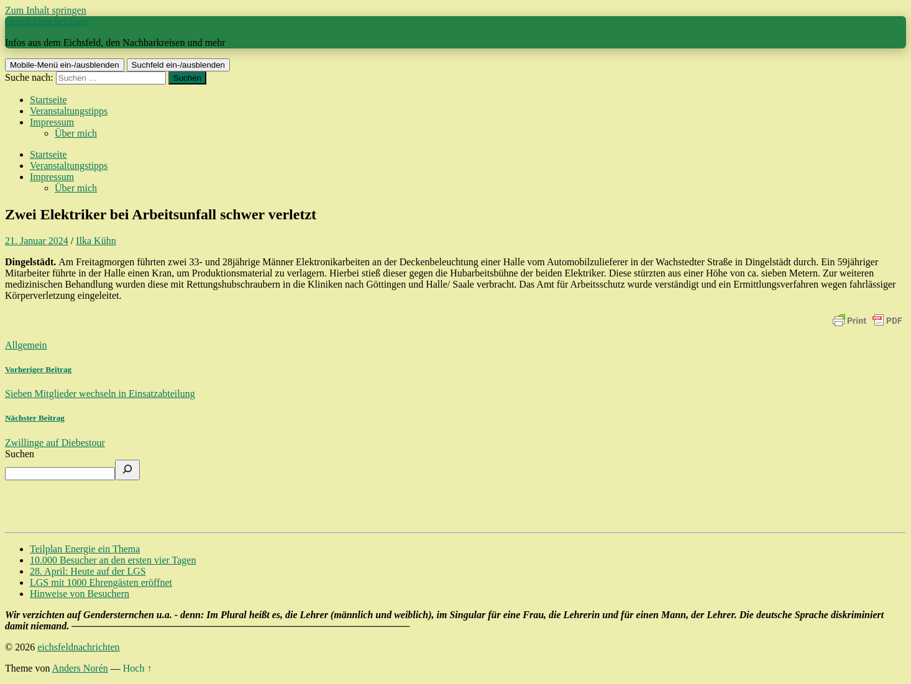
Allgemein (26, 345)
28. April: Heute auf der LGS (88, 571)
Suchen (19, 454)
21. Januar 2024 (36, 240)
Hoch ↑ (137, 668)
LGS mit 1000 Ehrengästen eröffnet (101, 582)
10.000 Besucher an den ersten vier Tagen (113, 560)
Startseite (48, 99)
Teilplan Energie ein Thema (85, 549)
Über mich (76, 133)
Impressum (52, 122)
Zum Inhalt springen (45, 10)
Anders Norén (80, 668)
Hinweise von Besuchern (79, 593)
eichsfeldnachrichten (46, 21)
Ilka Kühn (96, 240)
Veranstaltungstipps (69, 111)
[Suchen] (127, 470)
